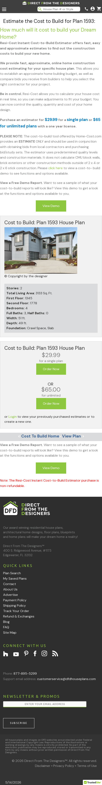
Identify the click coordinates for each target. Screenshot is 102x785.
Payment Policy (14, 600)
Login (13, 416)
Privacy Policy (63, 766)
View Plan (73, 436)
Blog (6, 622)
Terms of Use (87, 766)
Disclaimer (42, 766)
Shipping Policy (14, 605)
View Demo (51, 206)
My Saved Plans (15, 578)
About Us (10, 589)
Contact (9, 584)
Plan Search (12, 573)
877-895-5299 (25, 673)
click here (55, 168)
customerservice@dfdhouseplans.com (66, 679)
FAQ (6, 627)
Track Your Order (16, 611)
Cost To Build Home (38, 436)
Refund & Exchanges (18, 616)
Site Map (9, 632)
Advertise (10, 595)
